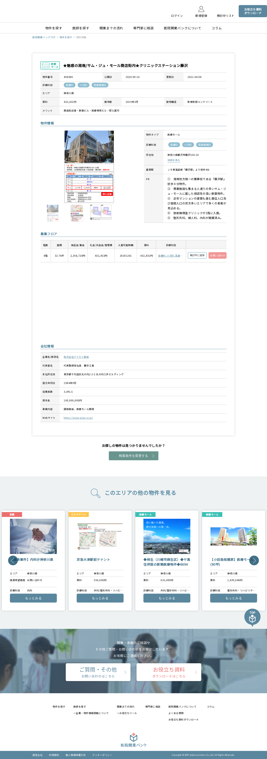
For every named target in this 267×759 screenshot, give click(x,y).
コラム (217, 28)
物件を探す (53, 28)
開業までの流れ (111, 28)
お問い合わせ (217, 255)
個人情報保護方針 (76, 755)
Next (254, 560)
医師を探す (80, 28)
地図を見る (173, 160)
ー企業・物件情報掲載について (91, 713)
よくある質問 (176, 713)
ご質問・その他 (98, 671)
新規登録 (201, 15)
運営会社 (37, 755)
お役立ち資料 (169, 671)
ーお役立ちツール (127, 713)
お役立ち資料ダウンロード (183, 719)
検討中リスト (225, 15)
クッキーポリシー (102, 755)
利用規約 (54, 755)
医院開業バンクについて (182, 28)
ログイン (177, 15)
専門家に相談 (143, 28)
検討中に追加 (197, 255)
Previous (13, 560)
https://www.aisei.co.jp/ (78, 417)
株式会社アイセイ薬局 (76, 356)
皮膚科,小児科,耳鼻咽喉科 (170, 256)
